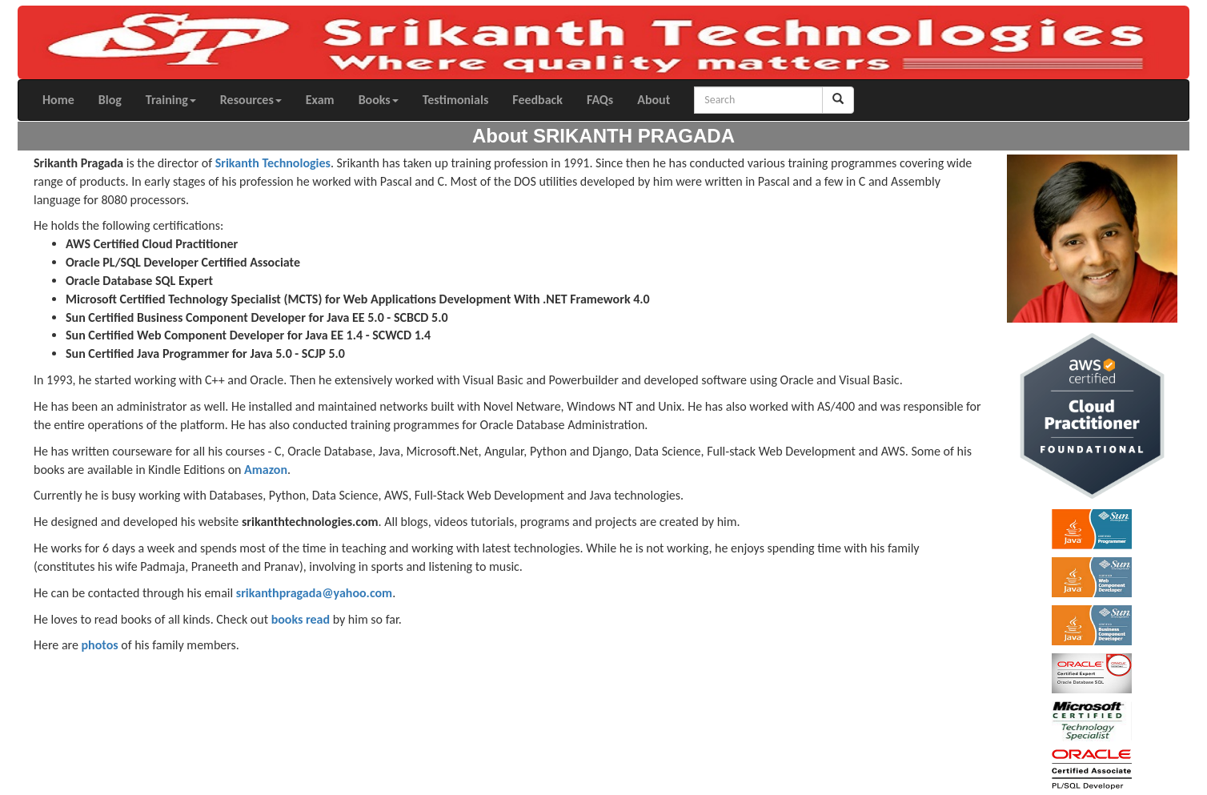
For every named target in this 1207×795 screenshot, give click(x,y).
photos (99, 644)
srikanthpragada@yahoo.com (314, 592)
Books (379, 99)
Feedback (537, 99)
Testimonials (456, 99)
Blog (110, 99)
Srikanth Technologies (273, 163)
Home (58, 99)
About (653, 99)
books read (300, 619)
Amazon (265, 469)
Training (171, 99)
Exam (320, 99)
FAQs (600, 99)
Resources (251, 99)
